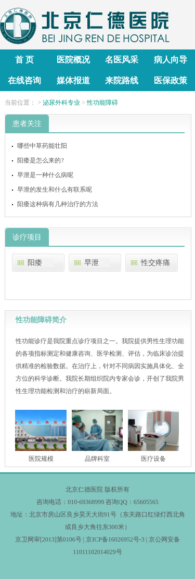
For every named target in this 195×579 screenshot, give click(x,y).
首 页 (24, 59)
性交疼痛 (155, 263)
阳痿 (35, 263)
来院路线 (121, 80)
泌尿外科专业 (61, 102)
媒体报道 (73, 80)
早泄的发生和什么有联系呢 (54, 189)
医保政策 (170, 80)
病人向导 (170, 59)
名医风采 (121, 59)
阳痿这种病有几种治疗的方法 (57, 204)
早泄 (91, 263)
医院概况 (73, 59)
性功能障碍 (102, 102)
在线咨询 (24, 80)
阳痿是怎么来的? (40, 160)
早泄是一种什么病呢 (45, 175)
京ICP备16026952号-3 (115, 539)
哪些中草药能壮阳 (42, 145)
